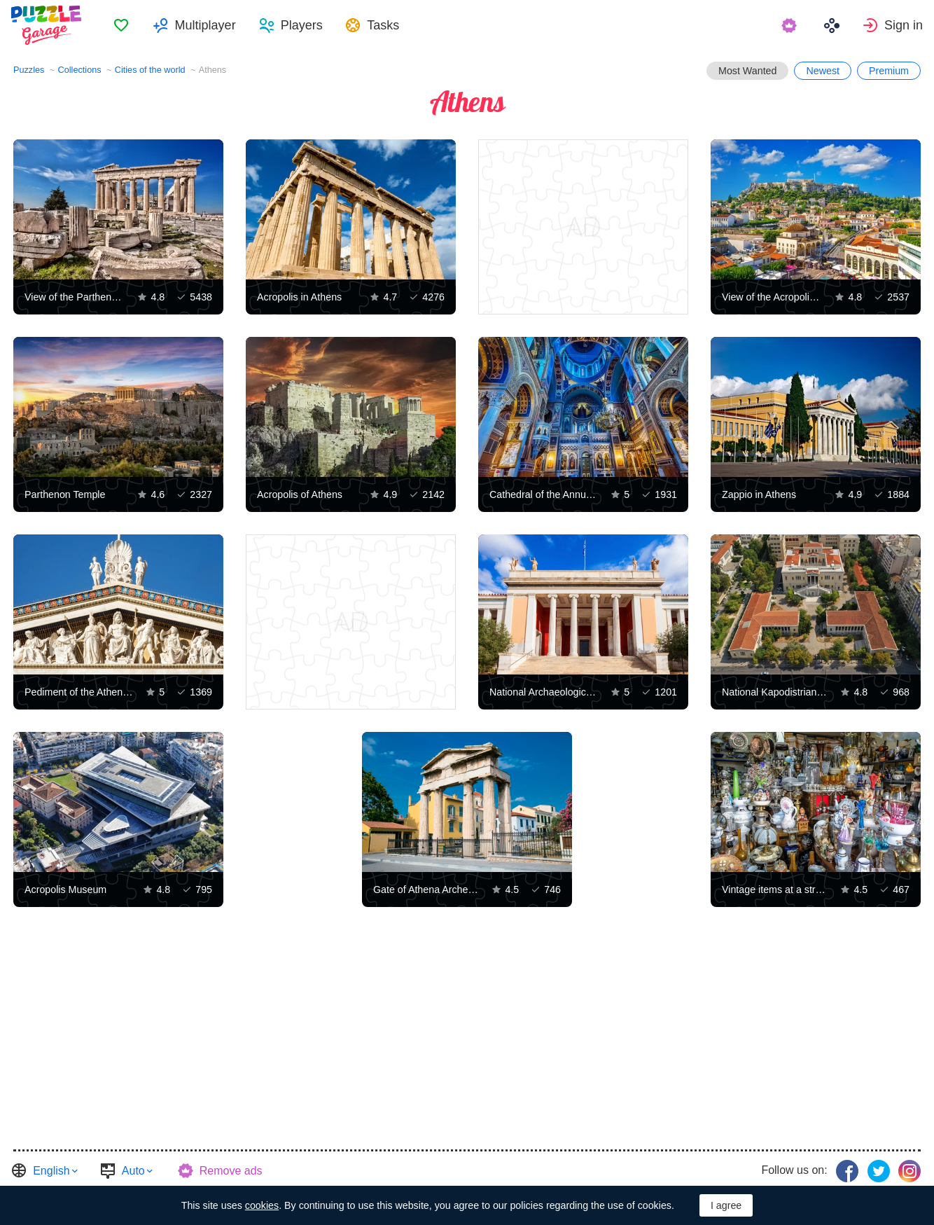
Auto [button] (133, 1171)
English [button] (51, 1171)
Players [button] (303, 25)
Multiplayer (206, 25)
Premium (889, 70)
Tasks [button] (385, 25)
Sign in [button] (903, 25)
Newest (822, 70)
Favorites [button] (123, 25)
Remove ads (231, 1171)
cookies (262, 1205)
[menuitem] (123, 25)
